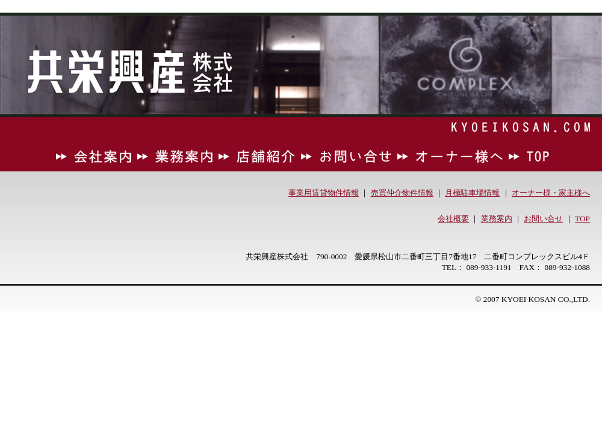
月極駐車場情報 (472, 192)
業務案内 (496, 218)
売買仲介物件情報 (402, 192)
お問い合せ (543, 218)
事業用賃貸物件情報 (323, 192)
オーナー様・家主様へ (551, 192)
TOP (582, 218)
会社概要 (453, 218)
